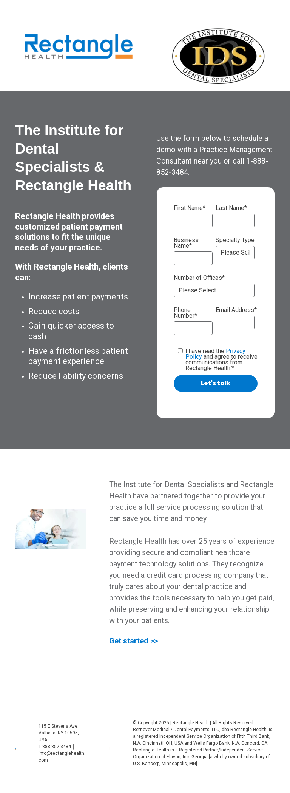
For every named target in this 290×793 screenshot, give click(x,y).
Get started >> (133, 640)
